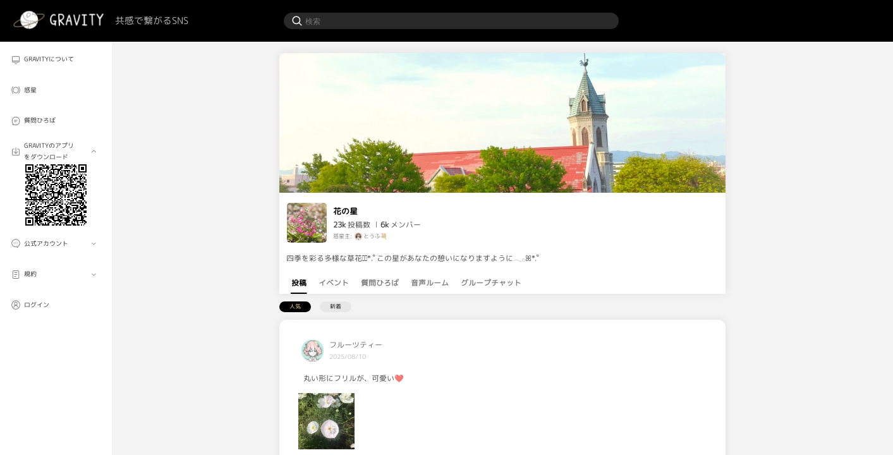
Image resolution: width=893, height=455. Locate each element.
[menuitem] (56, 60)
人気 (295, 306)
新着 (335, 306)
